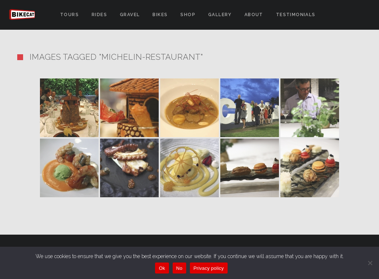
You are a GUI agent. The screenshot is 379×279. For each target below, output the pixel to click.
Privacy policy (209, 268)
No (179, 268)
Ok (162, 268)
